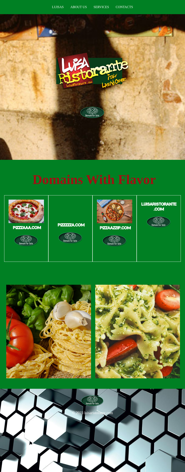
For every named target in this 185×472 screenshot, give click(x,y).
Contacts (124, 7)
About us (78, 7)
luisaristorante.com (98, 413)
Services (101, 7)
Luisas (58, 7)
